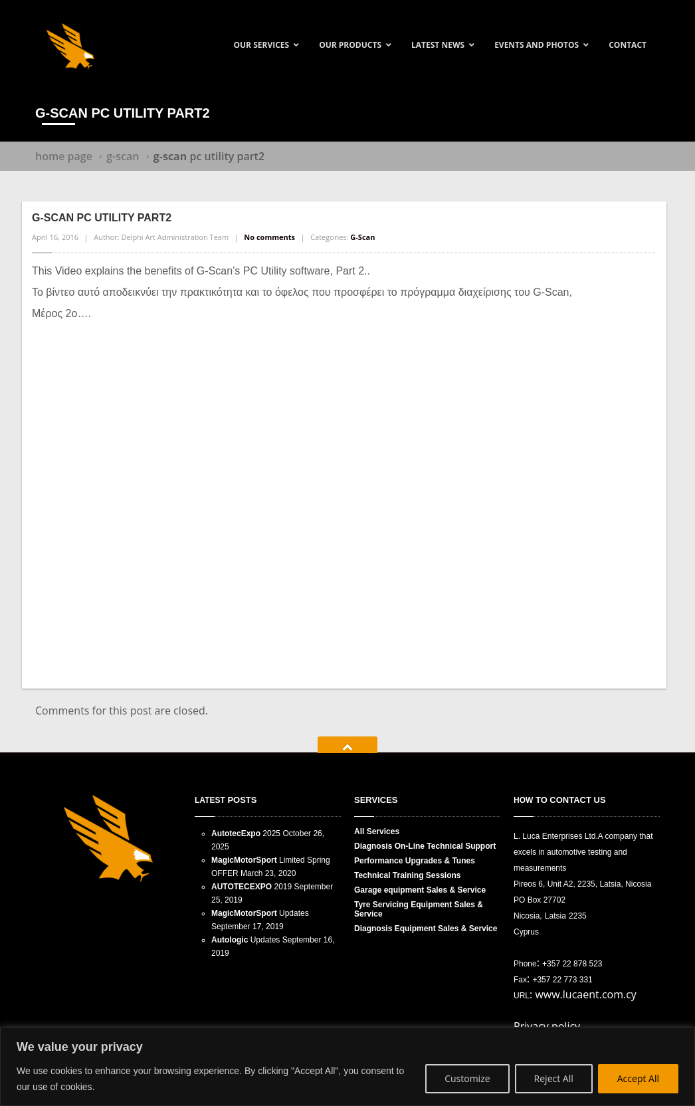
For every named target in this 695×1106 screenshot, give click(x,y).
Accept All (638, 1078)
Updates (260, 913)
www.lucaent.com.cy (586, 994)
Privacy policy (547, 1026)
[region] (347, 1066)
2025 (245, 833)
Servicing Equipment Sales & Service (418, 909)
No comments (269, 237)
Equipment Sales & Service (425, 928)
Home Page (63, 156)
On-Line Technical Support (425, 846)
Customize (467, 1078)
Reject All (553, 1078)
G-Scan (122, 156)
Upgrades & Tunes (414, 860)
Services (376, 831)
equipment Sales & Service (420, 890)
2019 (251, 886)
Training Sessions (407, 875)
